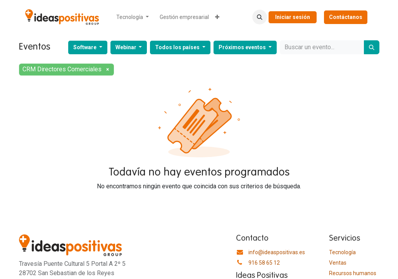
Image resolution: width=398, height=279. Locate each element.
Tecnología (342, 252)
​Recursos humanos (352, 273)
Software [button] (85, 47)
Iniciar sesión (292, 17)
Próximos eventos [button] (243, 47)
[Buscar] (371, 47)
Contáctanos (345, 17)
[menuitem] (132, 17)
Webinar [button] (126, 47)
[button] (259, 17)
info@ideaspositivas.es (276, 252)
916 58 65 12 (264, 263)
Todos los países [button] (178, 47)
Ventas (337, 263)
